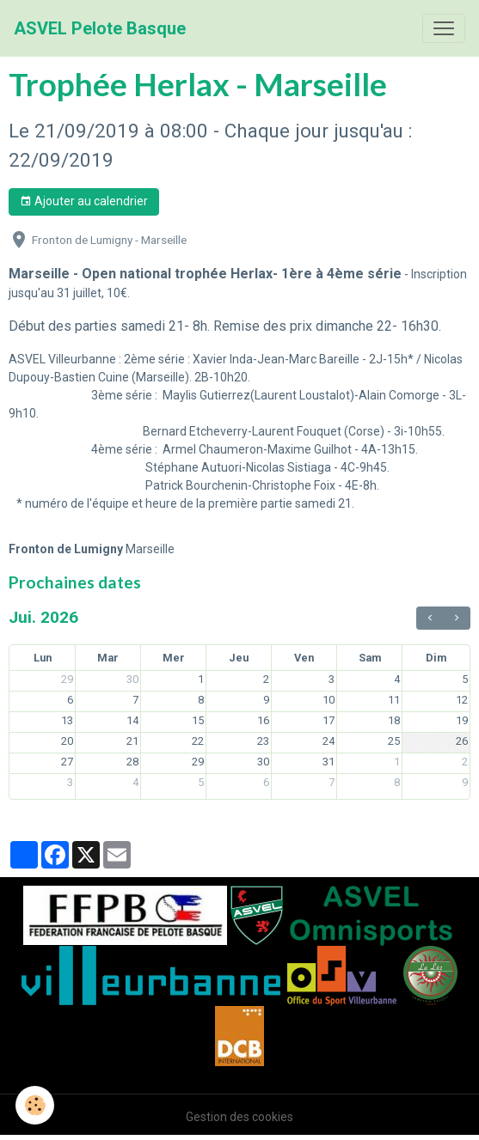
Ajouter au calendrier (84, 202)
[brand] (100, 28)
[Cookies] (34, 1105)
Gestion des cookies (239, 1117)
